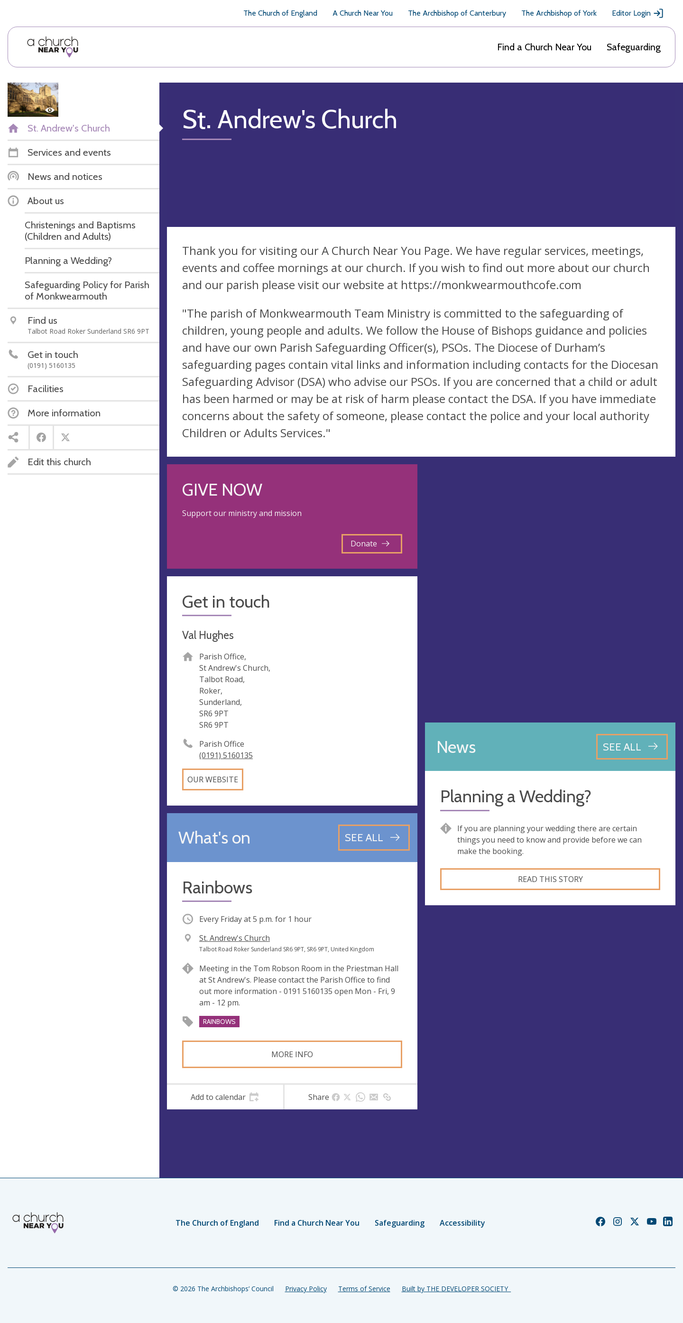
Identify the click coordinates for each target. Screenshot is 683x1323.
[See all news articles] (632, 747)
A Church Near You (362, 13)
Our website (212, 779)
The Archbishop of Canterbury (457, 13)
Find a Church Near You (544, 47)
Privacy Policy (306, 1288)
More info (292, 1054)
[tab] (225, 1097)
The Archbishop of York (559, 13)
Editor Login (638, 13)
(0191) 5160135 (226, 755)
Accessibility (462, 1223)
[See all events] (374, 837)
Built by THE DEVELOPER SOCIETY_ (456, 1288)
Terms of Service (364, 1288)
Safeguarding (634, 47)
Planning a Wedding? (515, 796)
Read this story (550, 879)
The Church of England (280, 13)
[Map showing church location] (550, 589)
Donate (370, 543)
